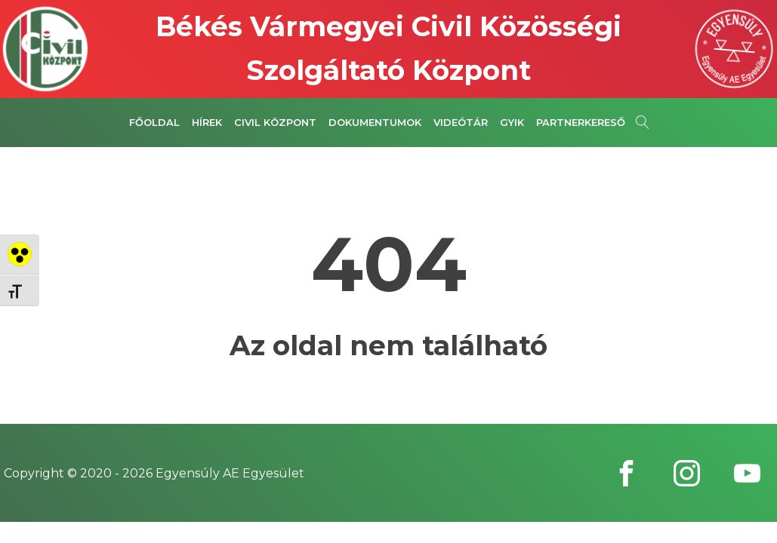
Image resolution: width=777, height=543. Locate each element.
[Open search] (642, 122)
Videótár (460, 122)
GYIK (512, 122)
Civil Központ (275, 122)
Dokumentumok (374, 122)
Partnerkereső (580, 122)
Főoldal (154, 122)
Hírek (207, 122)
